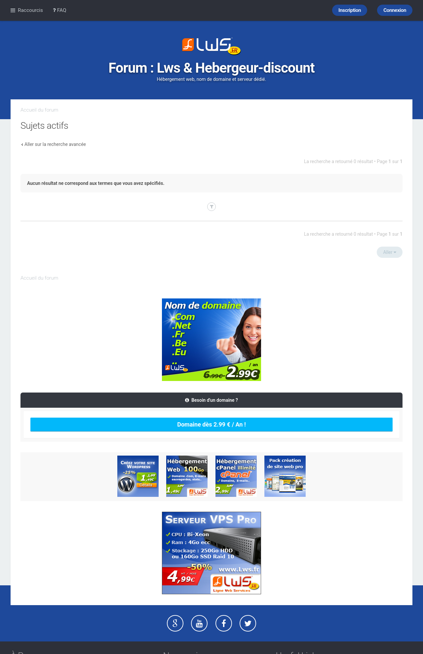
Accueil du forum (39, 110)
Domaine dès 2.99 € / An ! (211, 424)
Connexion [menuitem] (394, 10)
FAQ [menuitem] (59, 10)
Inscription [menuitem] (349, 10)
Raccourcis (30, 10)
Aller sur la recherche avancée (55, 144)
